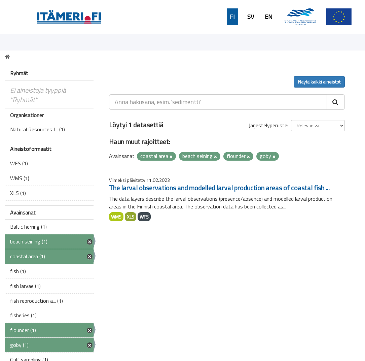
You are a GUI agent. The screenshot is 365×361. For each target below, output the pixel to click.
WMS (116, 216)
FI (232, 16)
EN (268, 16)
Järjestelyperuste (268, 125)
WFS (144, 216)
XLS (130, 216)
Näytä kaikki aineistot (319, 81)
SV (250, 16)
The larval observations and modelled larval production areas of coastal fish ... (219, 188)
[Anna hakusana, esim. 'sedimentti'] (218, 102)
